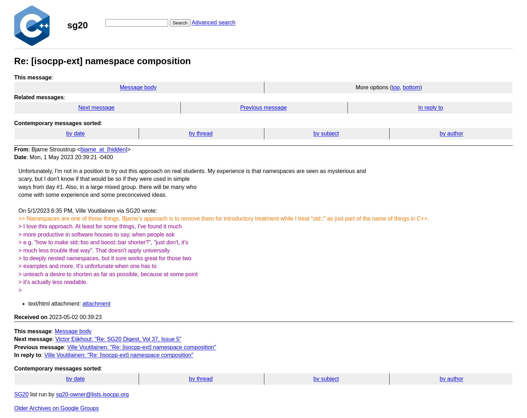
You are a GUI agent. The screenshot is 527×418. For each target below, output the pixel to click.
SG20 (21, 394)
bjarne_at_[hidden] (103, 149)
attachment (96, 304)
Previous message (263, 108)
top (396, 87)
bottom (411, 87)
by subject (326, 133)
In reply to (430, 108)
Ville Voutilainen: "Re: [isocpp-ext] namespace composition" (141, 347)
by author (451, 133)
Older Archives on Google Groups (56, 408)
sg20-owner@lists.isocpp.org (92, 394)
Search (180, 23)
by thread (201, 133)
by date (75, 133)
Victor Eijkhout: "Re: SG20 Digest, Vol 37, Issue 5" (119, 339)
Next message (96, 108)
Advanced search (214, 22)
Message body (138, 87)
